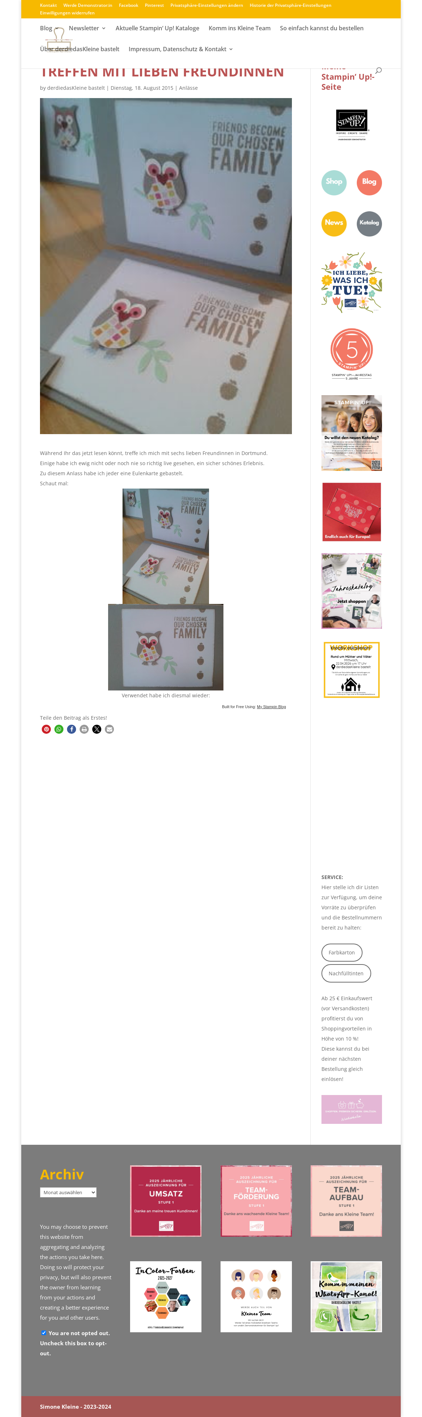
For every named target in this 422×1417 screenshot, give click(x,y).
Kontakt (48, 5)
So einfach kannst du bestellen (322, 30)
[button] (46, 729)
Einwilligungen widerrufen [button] (67, 13)
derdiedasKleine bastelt (76, 87)
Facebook (128, 5)
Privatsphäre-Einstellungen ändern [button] (206, 5)
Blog (46, 30)
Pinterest (154, 5)
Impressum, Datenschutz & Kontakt (177, 51)
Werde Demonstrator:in (87, 5)
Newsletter (84, 30)
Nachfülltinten (346, 973)
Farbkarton (342, 952)
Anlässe (188, 87)
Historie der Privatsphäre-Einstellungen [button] (291, 5)
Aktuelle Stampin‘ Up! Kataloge (157, 30)
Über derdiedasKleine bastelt (79, 51)
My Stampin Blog (271, 707)
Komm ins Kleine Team (240, 30)
